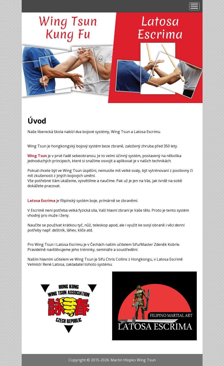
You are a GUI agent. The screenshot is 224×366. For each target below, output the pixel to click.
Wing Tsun (37, 155)
